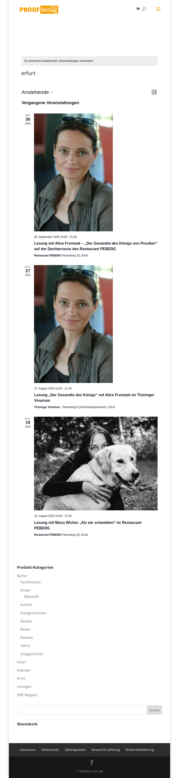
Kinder (26, 590)
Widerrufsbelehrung (140, 749)
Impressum (28, 749)
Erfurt (21, 662)
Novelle (26, 621)
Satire (25, 646)
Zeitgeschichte (32, 654)
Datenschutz (50, 749)
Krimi (21, 678)
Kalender (24, 670)
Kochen (26, 605)
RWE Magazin (27, 695)
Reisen (25, 629)
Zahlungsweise (75, 749)
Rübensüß (31, 597)
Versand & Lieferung (105, 749)
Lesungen (24, 687)
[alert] (89, 61)
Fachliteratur (31, 582)
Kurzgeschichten (33, 613)
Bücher (22, 576)
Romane (27, 638)
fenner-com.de (91, 771)
